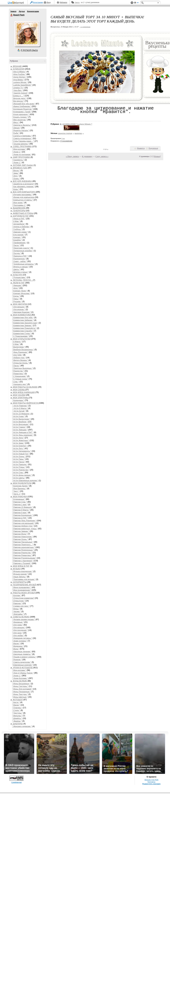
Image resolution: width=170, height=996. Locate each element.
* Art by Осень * (19, 456)
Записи (13, 11)
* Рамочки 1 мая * (20, 505)
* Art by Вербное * (20, 422)
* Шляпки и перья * (20, 272)
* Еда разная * (18, 235)
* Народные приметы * (22, 654)
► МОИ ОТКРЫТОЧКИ (21, 339)
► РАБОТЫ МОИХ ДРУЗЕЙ (23, 593)
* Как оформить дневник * (23, 186)
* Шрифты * (17, 718)
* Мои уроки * (18, 203)
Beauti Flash (11, 15)
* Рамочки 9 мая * (20, 513)
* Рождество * (18, 371)
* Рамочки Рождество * (22, 553)
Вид (136, 3)
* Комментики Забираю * (23, 320)
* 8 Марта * (17, 341)
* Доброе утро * (19, 358)
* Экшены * (17, 721)
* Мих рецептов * (19, 120)
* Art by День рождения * (22, 435)
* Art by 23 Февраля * (21, 414)
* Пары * (16, 299)
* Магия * (16, 643)
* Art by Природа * (20, 464)
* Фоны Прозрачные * (21, 692)
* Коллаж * (16, 595)
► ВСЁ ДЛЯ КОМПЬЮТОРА (23, 192)
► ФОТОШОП (17, 700)
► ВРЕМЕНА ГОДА (19, 168)
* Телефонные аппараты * (23, 264)
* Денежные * (18, 622)
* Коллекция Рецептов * (22, 109)
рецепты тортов (65, 133)
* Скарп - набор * (19, 261)
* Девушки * (17, 285)
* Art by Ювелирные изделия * (25, 480)
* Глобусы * (17, 229)
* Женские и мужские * (22, 726)
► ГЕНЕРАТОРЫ (18, 211)
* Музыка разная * (20, 574)
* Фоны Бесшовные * (21, 684)
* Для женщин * (19, 307)
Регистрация (38, 2)
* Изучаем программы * (22, 195)
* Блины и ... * (18, 96)
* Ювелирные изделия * (22, 665)
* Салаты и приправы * (22, 136)
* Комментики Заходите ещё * (25, 323)
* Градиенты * (18, 160)
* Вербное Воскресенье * (23, 350)
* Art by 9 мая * (18, 416)
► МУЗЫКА (16, 569)
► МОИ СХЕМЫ (18, 390)
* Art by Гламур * (19, 427)
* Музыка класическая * (22, 571)
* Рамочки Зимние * (20, 531)
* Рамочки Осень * (20, 539)
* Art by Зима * (18, 443)
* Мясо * (15, 122)
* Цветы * (16, 269)
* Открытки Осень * (20, 363)
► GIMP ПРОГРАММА (20, 157)
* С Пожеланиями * (20, 336)
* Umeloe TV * (18, 88)
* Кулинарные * (18, 499)
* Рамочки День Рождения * (24, 521)
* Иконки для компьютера (23, 197)
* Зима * (15, 173)
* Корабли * (17, 240)
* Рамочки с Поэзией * (21, 563)
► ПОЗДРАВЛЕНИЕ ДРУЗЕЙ (23, 585)
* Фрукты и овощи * (20, 267)
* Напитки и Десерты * (21, 125)
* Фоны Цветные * (20, 697)
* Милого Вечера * (20, 360)
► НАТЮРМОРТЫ (19, 582)
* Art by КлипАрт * (20, 446)
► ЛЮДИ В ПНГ (18, 283)
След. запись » (101, 156)
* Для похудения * (20, 630)
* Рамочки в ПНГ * (20, 518)
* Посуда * (16, 253)
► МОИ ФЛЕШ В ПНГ (20, 566)
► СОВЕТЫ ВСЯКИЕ (20, 617)
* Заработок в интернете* (23, 184)
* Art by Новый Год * (20, 454)
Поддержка (132, 2)
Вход (49, 2)
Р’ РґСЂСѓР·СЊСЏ (29, 50)
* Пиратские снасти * (21, 248)
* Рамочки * (17, 603)
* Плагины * (17, 708)
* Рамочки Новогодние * (22, 537)
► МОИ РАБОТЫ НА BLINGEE (24, 387)
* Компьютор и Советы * (22, 200)
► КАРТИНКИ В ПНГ (20, 216)
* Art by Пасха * (18, 462)
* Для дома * (17, 625)
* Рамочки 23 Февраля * (22, 507)
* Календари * (18, 400)
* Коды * (15, 189)
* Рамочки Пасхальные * (22, 542)
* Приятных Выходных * (22, 368)
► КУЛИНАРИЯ (17, 69)
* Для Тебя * (17, 355)
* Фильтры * (17, 716)
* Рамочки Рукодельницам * (24, 558)
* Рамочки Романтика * (22, 555)
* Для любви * (18, 635)
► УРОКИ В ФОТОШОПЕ (22, 668)
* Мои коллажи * (19, 149)
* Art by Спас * (18, 472)
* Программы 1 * (19, 205)
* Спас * (15, 382)
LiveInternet (16, 3)
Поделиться (153, 148)
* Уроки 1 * (16, 152)
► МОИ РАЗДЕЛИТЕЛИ (21, 483)
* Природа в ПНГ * (20, 256)
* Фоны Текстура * (20, 694)
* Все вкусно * (18, 101)
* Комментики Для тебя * (23, 317)
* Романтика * (18, 374)
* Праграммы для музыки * (23, 579)
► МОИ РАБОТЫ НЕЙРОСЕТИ (25, 403)
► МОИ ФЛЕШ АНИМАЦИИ (23, 392)
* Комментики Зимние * (22, 325)
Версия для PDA (151, 780)
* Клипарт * (17, 237)
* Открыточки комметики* (23, 598)
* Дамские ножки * (20, 232)
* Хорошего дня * (20, 384)
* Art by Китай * (19, 411)
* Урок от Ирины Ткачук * (23, 673)
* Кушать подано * (20, 117)
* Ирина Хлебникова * (21, 106)
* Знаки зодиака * (19, 641)
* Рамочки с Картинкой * (22, 561)
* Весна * (16, 170)
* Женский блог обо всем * (23, 104)
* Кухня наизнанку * (20, 114)
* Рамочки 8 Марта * (21, 510)
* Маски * (16, 705)
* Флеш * (16, 609)
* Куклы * (16, 296)
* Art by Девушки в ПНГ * (22, 432)
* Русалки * (17, 301)
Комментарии (33, 11)
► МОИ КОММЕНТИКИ (21, 315)
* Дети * (15, 288)
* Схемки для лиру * (21, 606)
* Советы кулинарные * (22, 138)
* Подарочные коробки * (22, 251)
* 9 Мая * (16, 221)
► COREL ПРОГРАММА (21, 146)
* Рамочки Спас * (19, 502)
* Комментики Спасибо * (22, 331)
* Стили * (16, 710)
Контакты (151, 782)
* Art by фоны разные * (22, 475)
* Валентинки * (18, 347)
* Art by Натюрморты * (21, 451)
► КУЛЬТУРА (16, 275)
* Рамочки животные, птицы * (25, 529)
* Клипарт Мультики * (21, 293)
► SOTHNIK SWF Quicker (22, 165)
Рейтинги (63, 2)
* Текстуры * (17, 713)
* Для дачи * (17, 633)
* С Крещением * (19, 376)
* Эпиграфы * (18, 614)
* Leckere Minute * (20, 82)
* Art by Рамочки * (20, 406)
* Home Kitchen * (19, 77)
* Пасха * (16, 245)
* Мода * (15, 649)
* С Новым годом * (20, 379)
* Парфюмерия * (19, 243)
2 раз (63, 138)
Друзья (22, 11)
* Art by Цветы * (19, 478)
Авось (77, 2)
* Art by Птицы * (19, 467)
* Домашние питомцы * (22, 638)
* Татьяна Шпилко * (20, 144)
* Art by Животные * (20, 440)
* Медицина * (18, 646)
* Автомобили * (18, 224)
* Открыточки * (18, 601)
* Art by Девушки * (20, 430)
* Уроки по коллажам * (22, 154)
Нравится (141, 148)
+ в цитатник (85, 27)
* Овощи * (16, 128)
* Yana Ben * (17, 90)
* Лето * (15, 176)
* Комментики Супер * (21, 333)
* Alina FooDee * (19, 74)
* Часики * (16, 611)
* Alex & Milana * (19, 72)
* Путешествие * (19, 277)
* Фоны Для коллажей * (22, 689)
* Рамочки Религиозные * (23, 550)
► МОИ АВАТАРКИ (19, 304)
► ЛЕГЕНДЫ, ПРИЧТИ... (22, 280)
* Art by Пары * (18, 459)
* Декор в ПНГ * (19, 219)
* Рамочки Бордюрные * (22, 515)
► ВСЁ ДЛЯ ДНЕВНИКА (21, 181)
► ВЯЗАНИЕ (16, 66)
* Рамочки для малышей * (23, 523)
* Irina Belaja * (18, 80)
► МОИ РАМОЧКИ (19, 496)
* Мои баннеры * (19, 488)
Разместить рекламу (151, 784)
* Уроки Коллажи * (20, 678)
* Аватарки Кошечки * (21, 312)
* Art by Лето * (18, 448)
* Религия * (17, 659)
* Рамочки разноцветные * (23, 547)
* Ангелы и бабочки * (21, 227)
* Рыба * (15, 133)
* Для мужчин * (18, 309)
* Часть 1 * (16, 494)
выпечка (78, 133)
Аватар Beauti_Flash (27, 33)
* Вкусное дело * (19, 98)
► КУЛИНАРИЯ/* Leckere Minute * (76, 124)
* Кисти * (16, 702)
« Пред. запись (72, 156)
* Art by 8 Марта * (20, 408)
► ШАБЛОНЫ (17, 724)
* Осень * (16, 178)
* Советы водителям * (21, 662)
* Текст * (15, 491)
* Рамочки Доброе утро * (23, 526)
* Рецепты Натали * (20, 130)
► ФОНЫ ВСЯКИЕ (19, 681)
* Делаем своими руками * (23, 619)
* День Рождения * (20, 352)
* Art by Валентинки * (21, 419)
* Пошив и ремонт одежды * (24, 657)
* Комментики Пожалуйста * (24, 328)
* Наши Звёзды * (19, 577)
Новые (157, 156)
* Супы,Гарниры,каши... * (23, 141)
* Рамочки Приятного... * (22, 545)
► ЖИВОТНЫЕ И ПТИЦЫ (22, 213)
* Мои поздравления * (21, 590)
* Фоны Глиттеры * (20, 686)
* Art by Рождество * (20, 470)
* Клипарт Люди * (19, 291)
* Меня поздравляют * (21, 587)
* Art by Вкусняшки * (20, 424)
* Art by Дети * (18, 438)
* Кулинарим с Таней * (22, 112)
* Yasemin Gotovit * (20, 93)
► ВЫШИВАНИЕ (18, 208)
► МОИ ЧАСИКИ (18, 395)
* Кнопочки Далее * (20, 486)
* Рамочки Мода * (19, 534)
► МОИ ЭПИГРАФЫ (20, 398)
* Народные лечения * (21, 651)
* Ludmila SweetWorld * (22, 85)
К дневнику (87, 156)
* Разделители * (19, 259)
